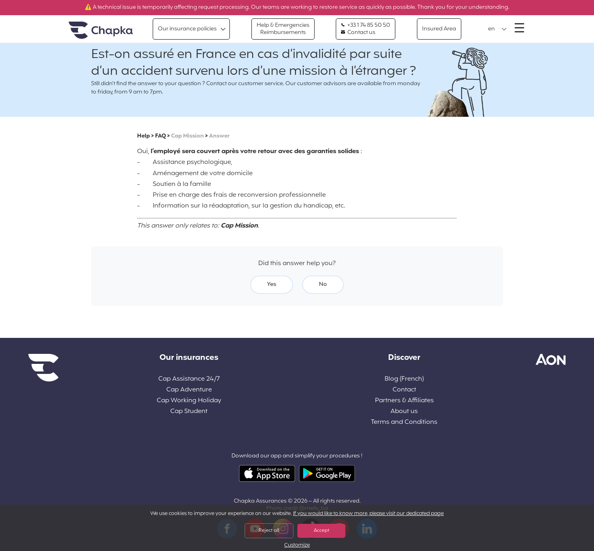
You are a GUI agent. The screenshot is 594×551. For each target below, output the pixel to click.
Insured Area (439, 29)
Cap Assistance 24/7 (189, 379)
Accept (321, 530)
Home (101, 31)
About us (404, 411)
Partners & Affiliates (404, 401)
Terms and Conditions (404, 422)
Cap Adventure (189, 390)
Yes (271, 284)
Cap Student (188, 411)
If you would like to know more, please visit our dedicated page (368, 514)
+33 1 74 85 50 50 (365, 25)
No (323, 284)
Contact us (358, 32)
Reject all (269, 530)
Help (143, 136)
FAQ (160, 136)
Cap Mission (187, 136)
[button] (497, 29)
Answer (219, 136)
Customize (297, 545)
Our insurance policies (187, 29)
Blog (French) (404, 379)
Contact (404, 390)
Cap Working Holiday (189, 401)
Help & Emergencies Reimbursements (283, 29)
